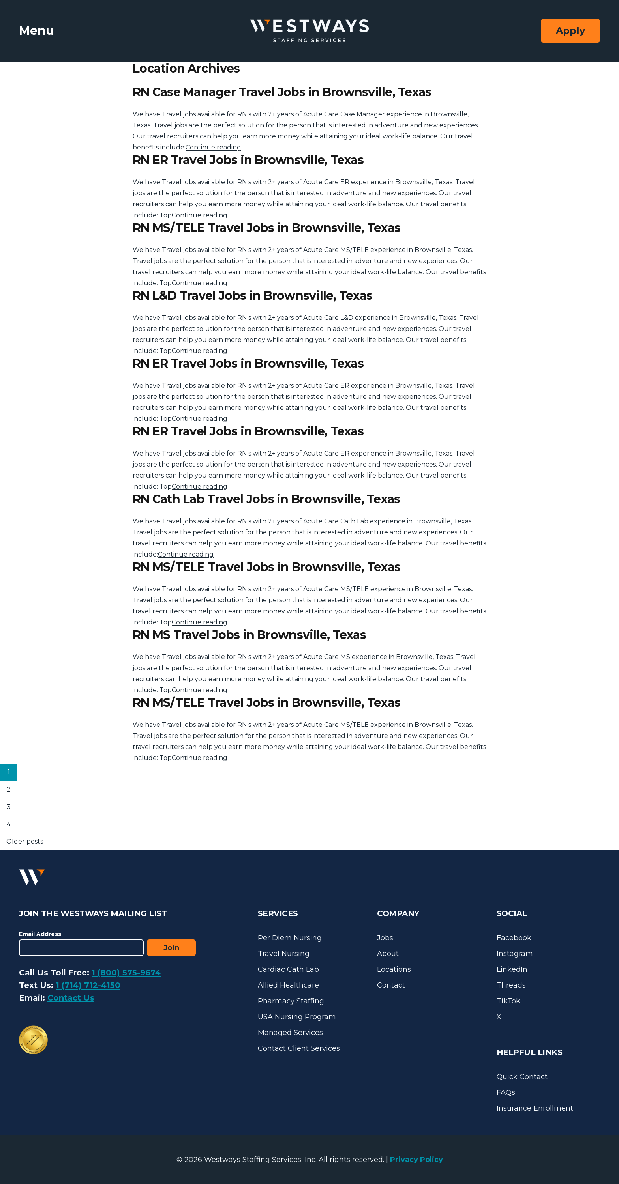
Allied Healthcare (288, 985)
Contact (391, 985)
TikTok (508, 1001)
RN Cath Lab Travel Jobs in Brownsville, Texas (266, 499)
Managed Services (290, 1032)
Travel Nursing (284, 953)
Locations (394, 969)
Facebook (514, 938)
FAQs (506, 1092)
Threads (511, 985)
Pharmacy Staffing (291, 1001)
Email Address (40, 933)
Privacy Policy (416, 1159)
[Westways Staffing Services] (309, 31)
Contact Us (70, 998)
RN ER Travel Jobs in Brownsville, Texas (248, 160)
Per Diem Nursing (290, 938)
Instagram (515, 953)
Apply (570, 30)
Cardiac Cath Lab (288, 969)
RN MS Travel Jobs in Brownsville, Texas (249, 634)
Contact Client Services (299, 1048)
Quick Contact (522, 1076)
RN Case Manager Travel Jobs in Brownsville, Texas (282, 92)
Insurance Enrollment (535, 1108)
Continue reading (213, 147)
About (388, 953)
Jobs (385, 938)
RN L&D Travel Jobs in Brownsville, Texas (252, 295)
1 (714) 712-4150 (88, 985)
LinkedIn (512, 969)
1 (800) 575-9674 (126, 972)
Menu (36, 30)
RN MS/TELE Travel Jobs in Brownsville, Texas (266, 227)
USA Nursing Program (297, 1016)
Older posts (24, 841)
